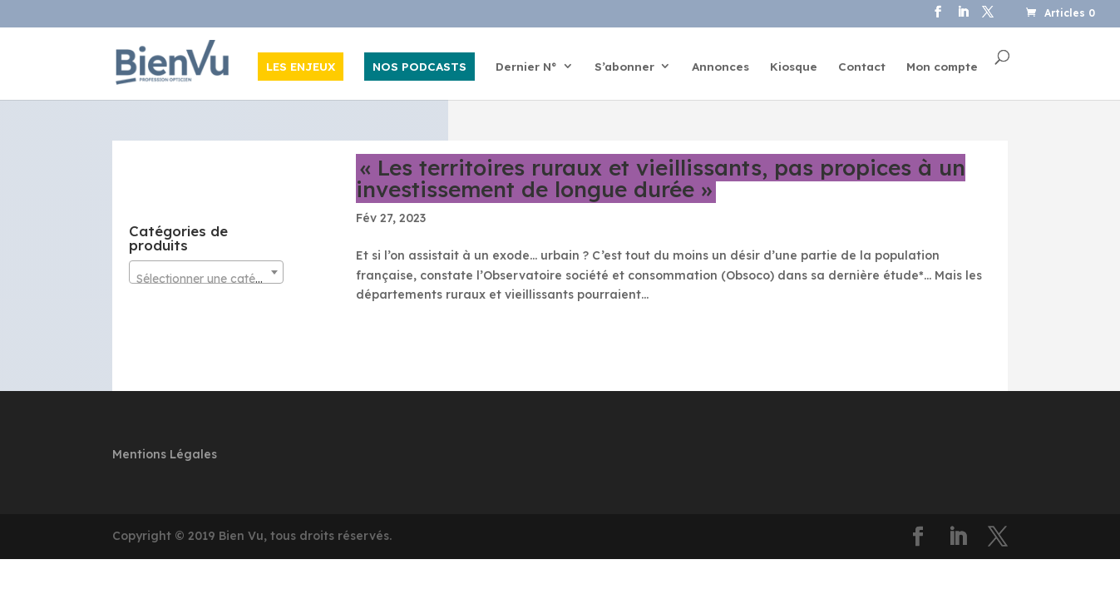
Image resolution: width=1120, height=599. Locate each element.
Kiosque (793, 67)
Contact (862, 67)
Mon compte (942, 67)
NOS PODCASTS (419, 66)
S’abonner (624, 67)
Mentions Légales (164, 454)
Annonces (720, 67)
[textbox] (207, 278)
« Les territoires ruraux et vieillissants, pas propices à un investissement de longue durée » (660, 178)
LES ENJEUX (300, 66)
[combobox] (206, 272)
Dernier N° (526, 67)
